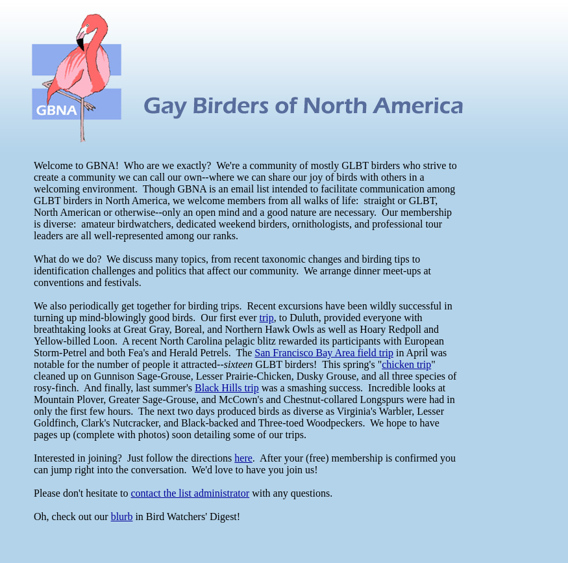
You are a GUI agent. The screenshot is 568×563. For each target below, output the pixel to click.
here (243, 458)
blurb (122, 516)
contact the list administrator (190, 493)
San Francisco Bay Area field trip (323, 352)
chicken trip (406, 364)
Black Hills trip (227, 387)
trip (267, 317)
